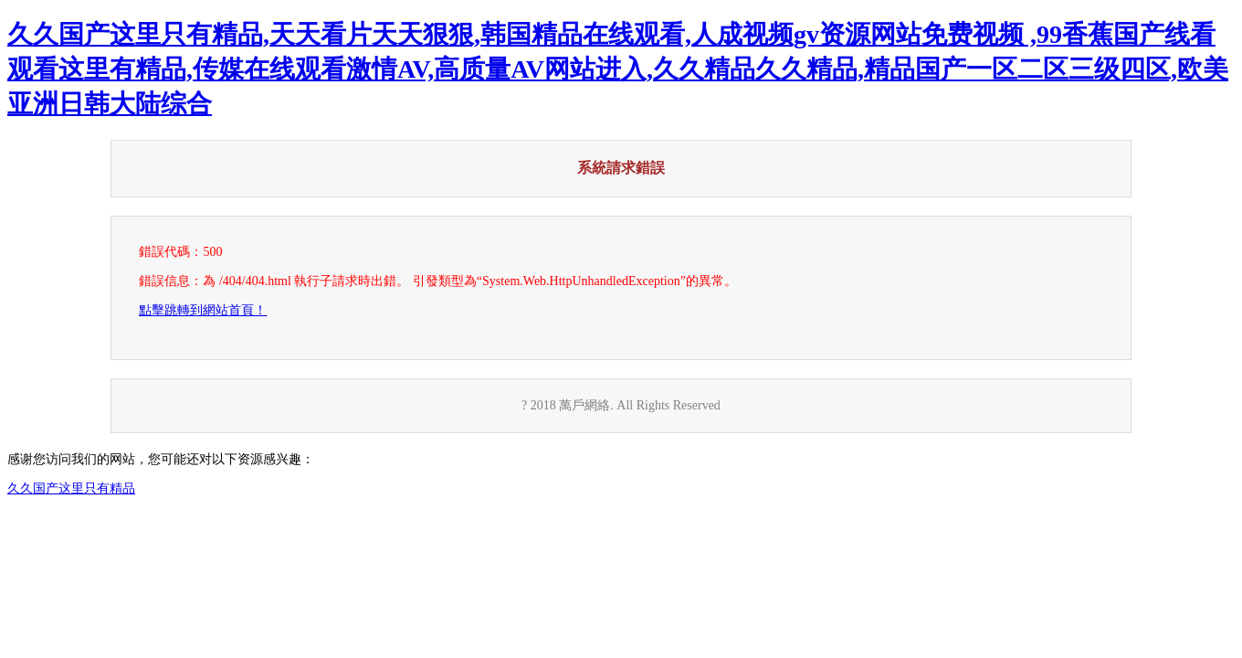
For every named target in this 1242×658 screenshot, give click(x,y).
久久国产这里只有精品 (71, 488)
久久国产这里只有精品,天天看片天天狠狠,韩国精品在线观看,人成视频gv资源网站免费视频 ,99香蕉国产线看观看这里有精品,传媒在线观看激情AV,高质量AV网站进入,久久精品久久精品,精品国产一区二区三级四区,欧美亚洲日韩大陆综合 (617, 69)
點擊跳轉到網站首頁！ (203, 310)
